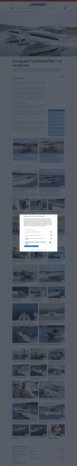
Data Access (38, 249)
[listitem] (38, 229)
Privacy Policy (44, 249)
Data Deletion (33, 249)
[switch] (50, 232)
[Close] (55, 216)
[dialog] (38, 233)
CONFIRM (31, 246)
